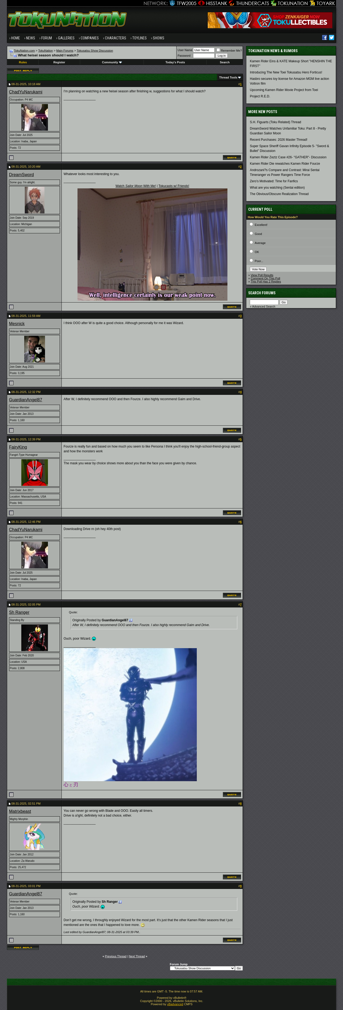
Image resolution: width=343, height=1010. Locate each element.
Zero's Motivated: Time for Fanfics (274, 181)
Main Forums (64, 50)
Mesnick (17, 323)
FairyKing (18, 447)
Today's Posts (175, 62)
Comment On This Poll (265, 278)
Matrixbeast (20, 811)
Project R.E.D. (260, 96)
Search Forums (262, 293)
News (30, 38)
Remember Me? (229, 50)
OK (257, 252)
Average (260, 243)
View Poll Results (262, 275)
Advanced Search (263, 306)
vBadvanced (175, 1004)
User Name (185, 50)
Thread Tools (228, 77)
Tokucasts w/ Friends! (173, 186)
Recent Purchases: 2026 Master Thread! (278, 140)
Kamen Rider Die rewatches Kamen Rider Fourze (285, 163)
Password (184, 55)
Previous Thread (115, 956)
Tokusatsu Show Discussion (95, 50)
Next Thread (137, 956)
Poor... (259, 261)
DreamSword (21, 174)
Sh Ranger (19, 612)
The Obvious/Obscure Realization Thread (279, 194)
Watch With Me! (136, 186)
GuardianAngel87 (25, 400)
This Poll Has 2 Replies (266, 281)
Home (15, 38)
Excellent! (261, 224)
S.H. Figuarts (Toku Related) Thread (275, 122)
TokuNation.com (24, 50)
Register (59, 62)
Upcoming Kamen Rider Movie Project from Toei (284, 90)
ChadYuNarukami (25, 92)
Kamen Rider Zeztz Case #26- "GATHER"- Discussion (288, 157)
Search (225, 62)
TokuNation (45, 50)
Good (258, 233)
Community (112, 62)
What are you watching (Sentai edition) (277, 187)
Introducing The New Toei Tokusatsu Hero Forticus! (286, 72)
